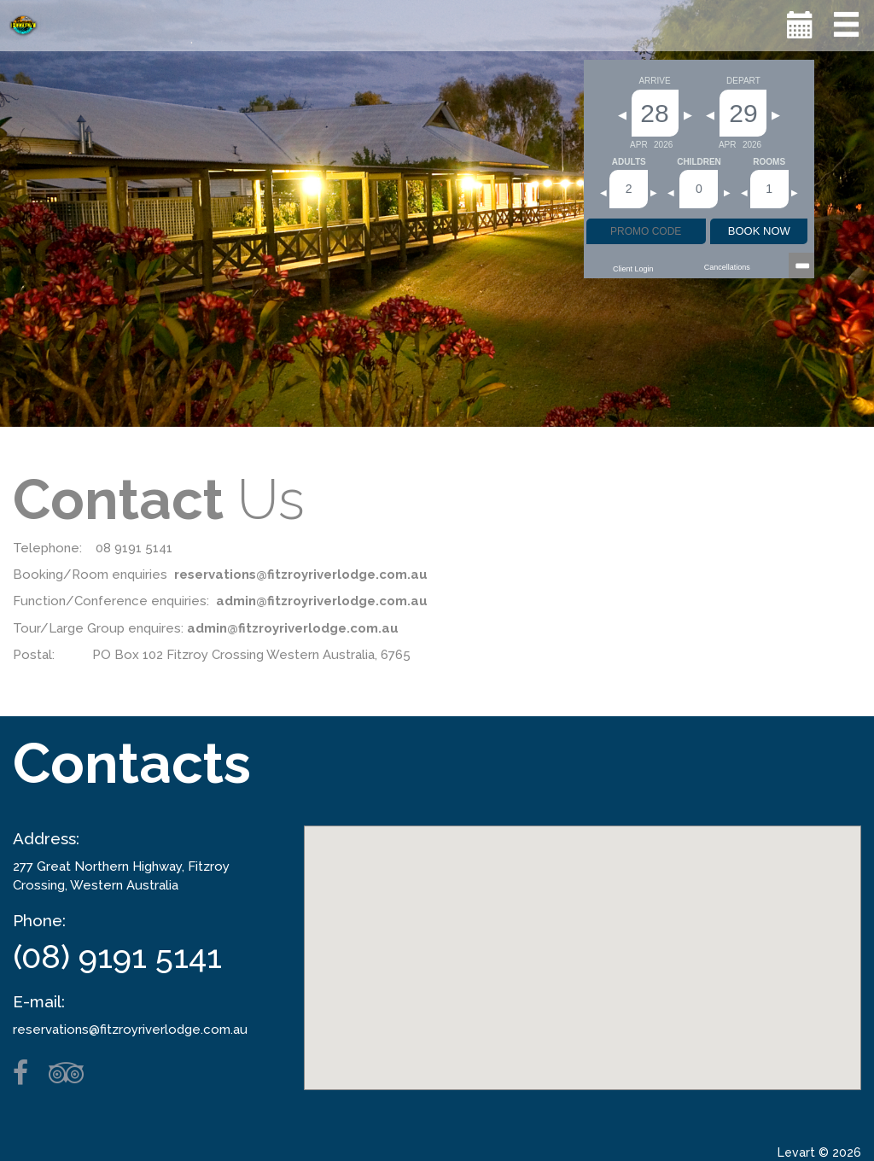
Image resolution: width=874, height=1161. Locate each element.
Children (699, 162)
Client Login (633, 269)
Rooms (769, 162)
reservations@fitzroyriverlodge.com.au (130, 1029)
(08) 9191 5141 (117, 956)
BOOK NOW (759, 231)
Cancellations (727, 267)
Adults (629, 162)
